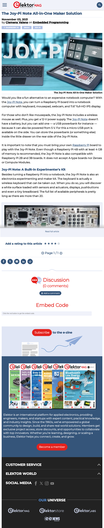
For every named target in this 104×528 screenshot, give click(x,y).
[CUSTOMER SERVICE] (53, 464)
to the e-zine (52, 332)
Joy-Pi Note (14, 102)
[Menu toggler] (4, 5)
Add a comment (50, 293)
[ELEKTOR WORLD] (53, 473)
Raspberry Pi (11, 27)
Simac (27, 27)
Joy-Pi (38, 27)
